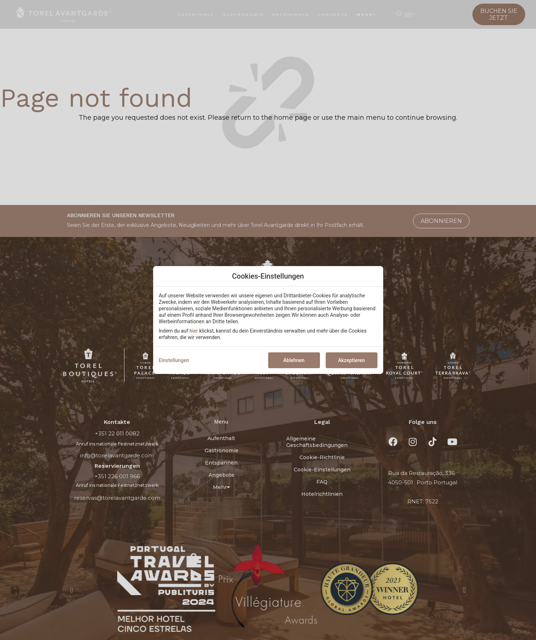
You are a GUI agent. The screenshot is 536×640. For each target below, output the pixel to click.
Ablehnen (293, 360)
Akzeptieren (351, 360)
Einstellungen (174, 360)
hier (193, 331)
